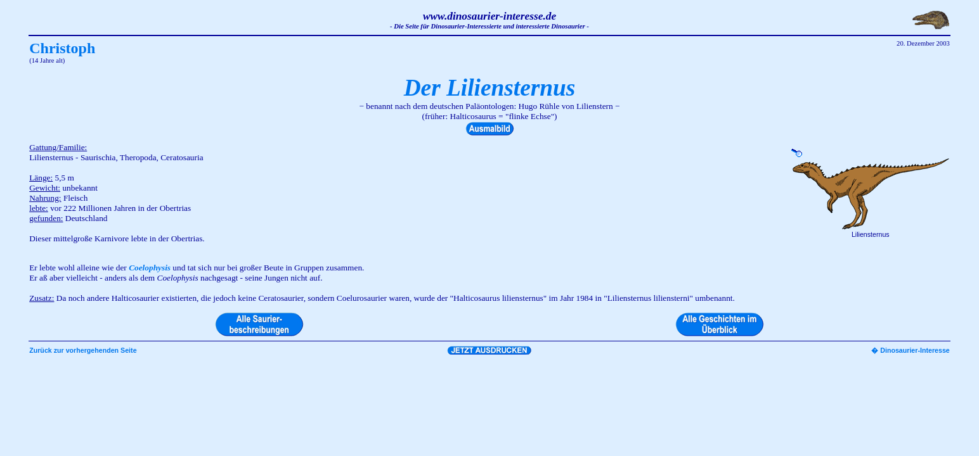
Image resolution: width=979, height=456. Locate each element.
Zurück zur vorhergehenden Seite (82, 350)
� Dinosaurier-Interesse (910, 350)
